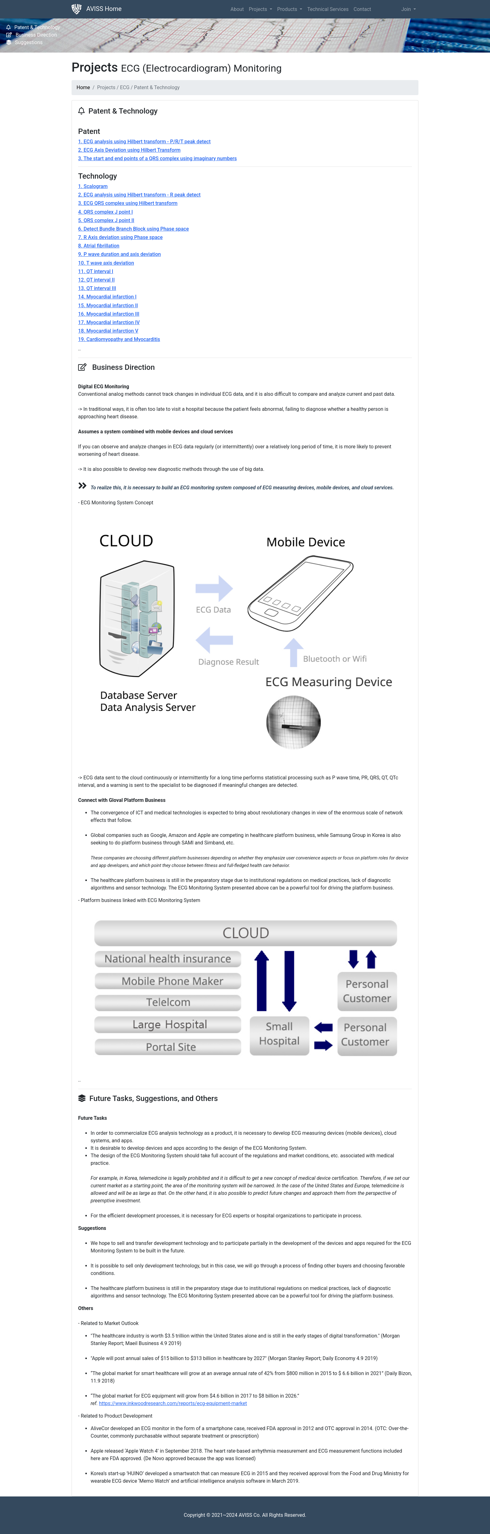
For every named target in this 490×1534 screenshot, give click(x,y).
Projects (258, 9)
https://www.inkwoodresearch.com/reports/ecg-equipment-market (173, 1403)
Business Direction (31, 35)
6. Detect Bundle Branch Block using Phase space (133, 229)
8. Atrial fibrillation (98, 246)
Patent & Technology (33, 27)
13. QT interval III (97, 288)
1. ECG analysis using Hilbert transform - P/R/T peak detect (144, 142)
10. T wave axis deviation (106, 263)
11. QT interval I (95, 271)
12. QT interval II (96, 280)
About (237, 9)
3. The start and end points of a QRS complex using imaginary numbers (157, 158)
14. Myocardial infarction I (107, 297)
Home (83, 87)
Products (287, 9)
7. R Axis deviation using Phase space (120, 237)
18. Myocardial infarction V (108, 331)
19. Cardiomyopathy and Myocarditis (119, 339)
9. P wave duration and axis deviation (119, 254)
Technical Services (327, 9)
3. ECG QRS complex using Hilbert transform (128, 203)
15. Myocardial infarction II (108, 305)
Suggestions (24, 42)
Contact (362, 9)
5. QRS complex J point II (106, 220)
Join (406, 9)
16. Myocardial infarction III (108, 314)
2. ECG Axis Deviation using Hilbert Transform (129, 150)
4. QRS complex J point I (105, 212)
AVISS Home (97, 9)
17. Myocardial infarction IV (109, 322)
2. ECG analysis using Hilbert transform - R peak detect (139, 195)
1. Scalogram (93, 186)
